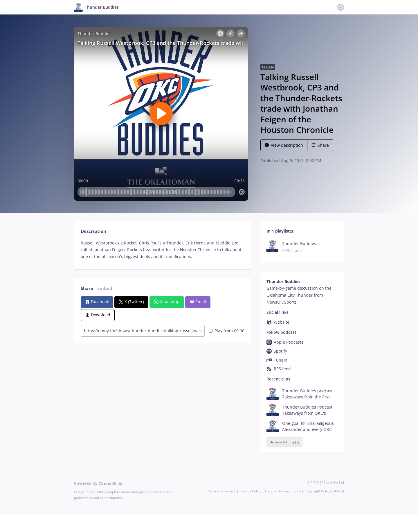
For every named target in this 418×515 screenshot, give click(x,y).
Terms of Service (222, 491)
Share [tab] (87, 288)
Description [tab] (93, 231)
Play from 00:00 (226, 330)
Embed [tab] (104, 288)
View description (284, 145)
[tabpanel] (162, 250)
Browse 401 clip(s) (284, 442)
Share (320, 145)
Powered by (99, 483)
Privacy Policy (250, 491)
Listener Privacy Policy (283, 491)
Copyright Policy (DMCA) (324, 491)
